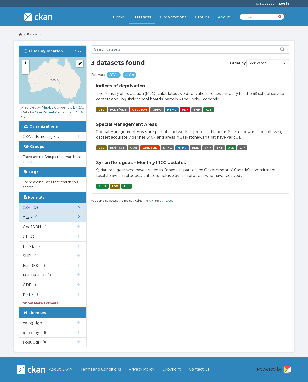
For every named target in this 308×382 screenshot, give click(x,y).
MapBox (48, 107)
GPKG (157, 109)
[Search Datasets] (261, 17)
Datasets (142, 17)
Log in (284, 3)
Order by (238, 63)
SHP (197, 109)
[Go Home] (20, 34)
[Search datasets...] (190, 49)
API (151, 200)
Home (118, 17)
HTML (171, 109)
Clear (78, 51)
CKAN (287, 368)
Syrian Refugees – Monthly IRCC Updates (141, 162)
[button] (25, 63)
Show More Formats (41, 303)
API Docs (166, 200)
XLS (208, 109)
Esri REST (117, 148)
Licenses (35, 312)
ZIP (242, 148)
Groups (202, 17)
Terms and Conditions (100, 369)
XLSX (102, 186)
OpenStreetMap (48, 112)
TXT (219, 148)
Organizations (173, 17)
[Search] (280, 16)
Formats (34, 197)
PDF (185, 109)
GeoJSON (139, 109)
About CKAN (61, 369)
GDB (133, 148)
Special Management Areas (126, 124)
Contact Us (199, 369)
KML (195, 148)
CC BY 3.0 (75, 107)
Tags (31, 172)
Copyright (171, 369)
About (224, 17)
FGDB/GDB (118, 109)
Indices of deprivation (120, 86)
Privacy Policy (141, 369)
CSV (101, 109)
